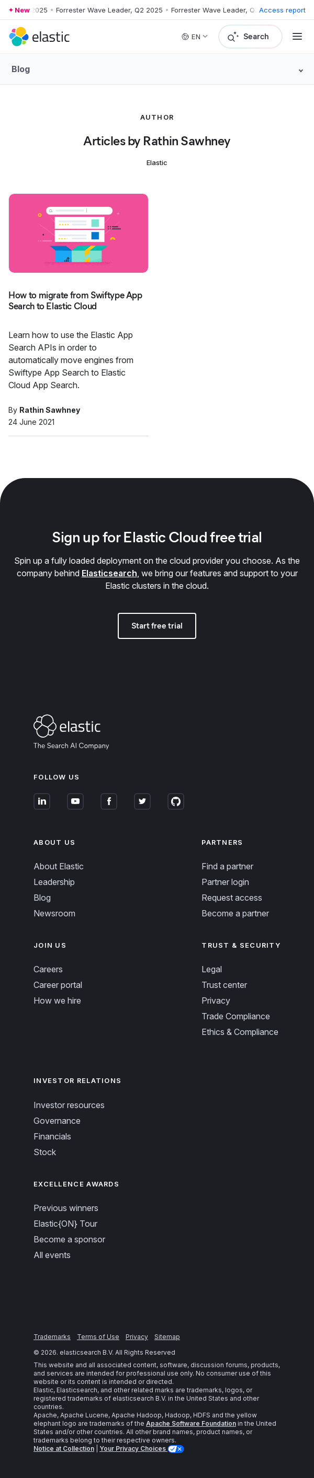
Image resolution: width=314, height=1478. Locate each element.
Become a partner (235, 913)
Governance (57, 1120)
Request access (231, 897)
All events (52, 1255)
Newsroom (54, 913)
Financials (52, 1136)
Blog (42, 897)
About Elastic (58, 866)
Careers (48, 969)
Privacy (215, 1000)
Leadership (54, 882)
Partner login (225, 882)
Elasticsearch (109, 573)
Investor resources (69, 1105)
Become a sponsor (69, 1239)
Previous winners (65, 1208)
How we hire (57, 1000)
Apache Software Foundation (191, 1423)
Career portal (57, 985)
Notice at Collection (63, 1448)
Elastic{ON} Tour (65, 1223)
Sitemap (167, 1337)
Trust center (224, 985)
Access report (282, 10)
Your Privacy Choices (133, 1448)
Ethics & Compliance (239, 1032)
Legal (211, 969)
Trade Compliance (235, 1016)
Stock (44, 1152)
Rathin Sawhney (49, 409)
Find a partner (227, 866)
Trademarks (52, 1337)
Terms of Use (98, 1337)
